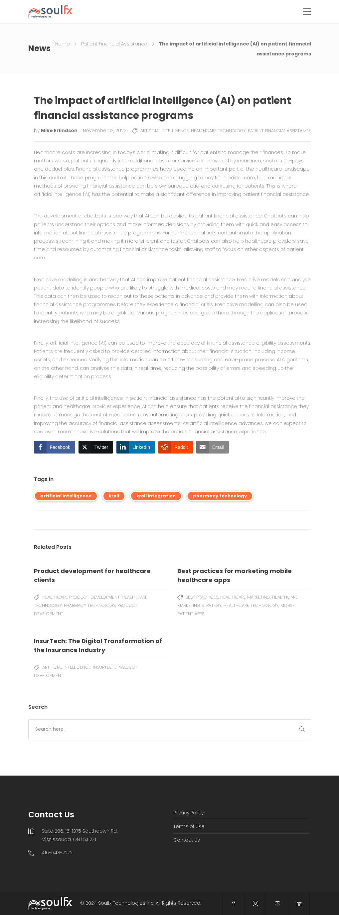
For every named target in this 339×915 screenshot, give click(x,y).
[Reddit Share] (175, 447)
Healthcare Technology (218, 130)
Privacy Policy (188, 812)
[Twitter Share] (96, 447)
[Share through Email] (212, 447)
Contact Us (186, 840)
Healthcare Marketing (245, 597)
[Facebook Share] (54, 447)
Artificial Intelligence (164, 130)
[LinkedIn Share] (135, 447)
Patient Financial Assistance (114, 44)
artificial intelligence (65, 496)
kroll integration (156, 496)
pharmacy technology (220, 496)
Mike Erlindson (60, 130)
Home (62, 44)
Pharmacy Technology (89, 605)
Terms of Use (189, 826)
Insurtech (104, 667)
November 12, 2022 (104, 130)
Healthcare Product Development (81, 597)
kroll (114, 496)
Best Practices (202, 597)
